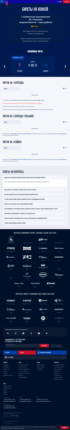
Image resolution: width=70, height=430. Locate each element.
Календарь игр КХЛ (23, 367)
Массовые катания (58, 378)
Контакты (5, 395)
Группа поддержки (58, 369)
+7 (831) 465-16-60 (9, 400)
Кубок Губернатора (23, 378)
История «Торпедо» (7, 386)
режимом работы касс (38, 101)
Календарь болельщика (59, 367)
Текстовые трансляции (24, 365)
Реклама (5, 390)
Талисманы (56, 371)
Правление (5, 365)
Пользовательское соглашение (8, 424)
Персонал (5, 373)
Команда (5, 363)
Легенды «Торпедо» (7, 388)
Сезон (20, 363)
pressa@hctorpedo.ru (9, 408)
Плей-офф (21, 375)
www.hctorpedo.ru (32, 110)
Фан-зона (56, 363)
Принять (64, 427)
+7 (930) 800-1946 (9, 406)
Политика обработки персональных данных (11, 422)
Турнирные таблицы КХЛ (24, 369)
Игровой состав (6, 369)
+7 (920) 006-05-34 (25, 400)
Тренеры (5, 371)
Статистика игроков (23, 371)
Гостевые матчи (57, 375)
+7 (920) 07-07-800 (42, 400)
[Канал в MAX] (47, 334)
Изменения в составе (8, 375)
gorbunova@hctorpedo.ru (43, 402)
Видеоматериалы (41, 365)
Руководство (6, 367)
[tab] (35, 178)
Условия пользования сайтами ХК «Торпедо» (11, 417)
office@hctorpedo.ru (9, 402)
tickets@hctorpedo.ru (25, 402)
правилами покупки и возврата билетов (21, 101)
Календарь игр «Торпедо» (24, 373)
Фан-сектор (56, 373)
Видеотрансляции (41, 367)
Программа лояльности (59, 365)
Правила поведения (58, 380)
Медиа (38, 363)
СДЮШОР (5, 392)
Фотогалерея (40, 369)
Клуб (4, 384)
